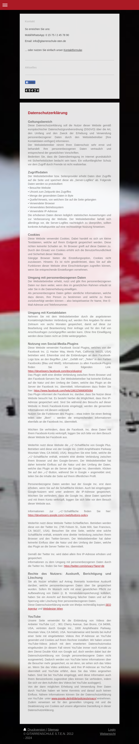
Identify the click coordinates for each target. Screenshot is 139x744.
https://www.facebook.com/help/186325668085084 (63, 390)
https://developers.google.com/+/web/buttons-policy (58, 515)
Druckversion (35, 729)
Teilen (30, 82)
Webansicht (107, 733)
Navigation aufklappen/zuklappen (69, 5)
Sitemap (53, 729)
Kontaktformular (73, 50)
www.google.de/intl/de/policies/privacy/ (74, 698)
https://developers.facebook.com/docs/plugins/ (55, 371)
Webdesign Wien (53, 608)
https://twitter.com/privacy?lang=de (84, 565)
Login (111, 729)
